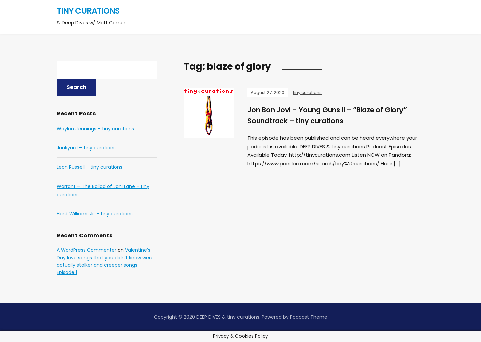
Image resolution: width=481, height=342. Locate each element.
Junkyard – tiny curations (86, 147)
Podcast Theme (308, 317)
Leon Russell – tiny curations (89, 167)
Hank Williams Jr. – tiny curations (95, 213)
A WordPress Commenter (86, 250)
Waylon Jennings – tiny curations (95, 128)
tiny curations (88, 10)
